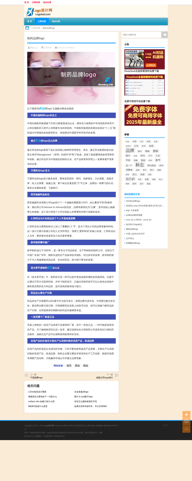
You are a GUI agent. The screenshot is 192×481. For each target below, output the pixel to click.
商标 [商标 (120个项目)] (147, 151)
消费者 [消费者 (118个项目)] (129, 170)
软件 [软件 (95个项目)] (134, 184)
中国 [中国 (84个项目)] (134, 142)
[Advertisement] (88, 460)
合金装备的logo (81, 392)
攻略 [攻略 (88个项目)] (136, 160)
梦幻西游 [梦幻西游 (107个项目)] (152, 165)
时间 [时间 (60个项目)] (150, 160)
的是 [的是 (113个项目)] (142, 174)
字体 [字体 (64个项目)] (135, 156)
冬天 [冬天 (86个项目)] (144, 146)
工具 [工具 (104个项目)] (158, 156)
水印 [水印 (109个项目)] (161, 165)
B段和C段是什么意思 (37, 406)
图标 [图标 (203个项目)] (155, 151)
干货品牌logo (36, 377)
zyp (36, 48)
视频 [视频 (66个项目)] (153, 179)
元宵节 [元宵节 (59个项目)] (128, 146)
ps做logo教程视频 (134, 215)
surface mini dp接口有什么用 (41, 401)
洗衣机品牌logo (133, 201)
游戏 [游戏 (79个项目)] (137, 170)
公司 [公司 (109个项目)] (136, 146)
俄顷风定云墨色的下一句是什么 (42, 396)
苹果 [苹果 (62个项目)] (139, 179)
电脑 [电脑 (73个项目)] (159, 170)
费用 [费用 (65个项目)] (127, 184)
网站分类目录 (69, 426)
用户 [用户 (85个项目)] (152, 170)
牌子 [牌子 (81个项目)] (144, 170)
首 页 (26, 2)
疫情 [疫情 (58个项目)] (127, 174)
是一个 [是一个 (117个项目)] (129, 165)
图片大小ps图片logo (83, 396)
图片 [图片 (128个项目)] (128, 155)
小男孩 (165, 425)
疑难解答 (99, 426)
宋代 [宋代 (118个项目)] (142, 156)
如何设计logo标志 (134, 224)
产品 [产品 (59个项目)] (141, 141)
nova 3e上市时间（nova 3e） (139, 220)
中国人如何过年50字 (135, 234)
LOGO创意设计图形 (37, 392)
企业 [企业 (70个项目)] (155, 141)
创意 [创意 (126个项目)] (151, 146)
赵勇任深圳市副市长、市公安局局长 (90, 406)
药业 (38, 140)
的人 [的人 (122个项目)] (135, 174)
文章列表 (36, 2)
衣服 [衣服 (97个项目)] (147, 179)
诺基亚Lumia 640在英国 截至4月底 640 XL (145, 205)
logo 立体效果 (132, 210)
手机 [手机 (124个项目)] (128, 160)
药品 (42, 108)
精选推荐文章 (81, 426)
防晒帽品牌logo (133, 243)
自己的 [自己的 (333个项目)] (130, 179)
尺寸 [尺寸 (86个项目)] (150, 156)
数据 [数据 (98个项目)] (143, 160)
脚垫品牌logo (132, 229)
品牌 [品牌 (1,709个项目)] (130, 150)
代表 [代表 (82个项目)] (148, 142)
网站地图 (91, 426)
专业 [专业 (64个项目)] (127, 141)
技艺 (49, 267)
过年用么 (130, 238)
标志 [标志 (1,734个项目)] (140, 164)
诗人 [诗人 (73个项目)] (160, 179)
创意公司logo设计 (104, 377)
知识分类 (47, 2)
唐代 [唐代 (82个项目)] (140, 151)
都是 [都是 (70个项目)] (148, 184)
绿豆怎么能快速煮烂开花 (85, 401)
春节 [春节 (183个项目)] (157, 160)
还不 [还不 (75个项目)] (141, 184)
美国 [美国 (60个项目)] (149, 174)
